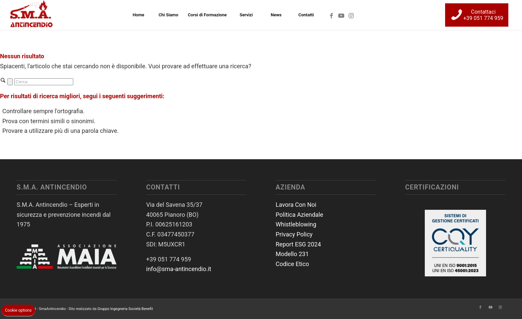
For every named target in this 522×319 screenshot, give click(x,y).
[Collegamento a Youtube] (341, 15)
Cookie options (18, 310)
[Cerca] (43, 81)
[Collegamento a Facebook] (331, 15)
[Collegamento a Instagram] (351, 15)
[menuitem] (138, 15)
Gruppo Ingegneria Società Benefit (125, 309)
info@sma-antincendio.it (178, 268)
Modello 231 (292, 253)
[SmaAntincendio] (31, 15)
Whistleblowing (296, 224)
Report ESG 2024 (298, 244)
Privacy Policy (294, 234)
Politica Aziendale (299, 214)
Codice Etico (292, 263)
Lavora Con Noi (296, 204)
